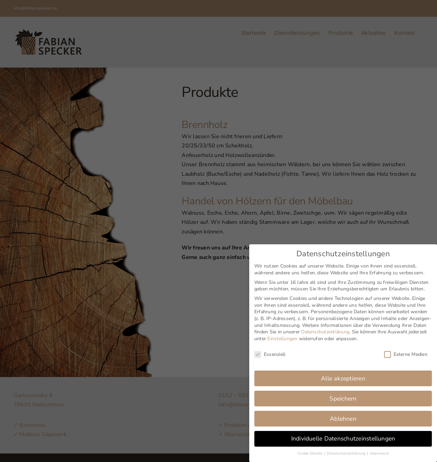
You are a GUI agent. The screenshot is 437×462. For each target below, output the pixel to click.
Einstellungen (282, 334)
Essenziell (269, 350)
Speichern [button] (342, 394)
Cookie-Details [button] (310, 448)
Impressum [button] (379, 448)
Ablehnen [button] (343, 414)
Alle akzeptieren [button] (343, 374)
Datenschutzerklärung (325, 327)
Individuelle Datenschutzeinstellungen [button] (343, 434)
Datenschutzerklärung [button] (346, 448)
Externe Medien (405, 350)
